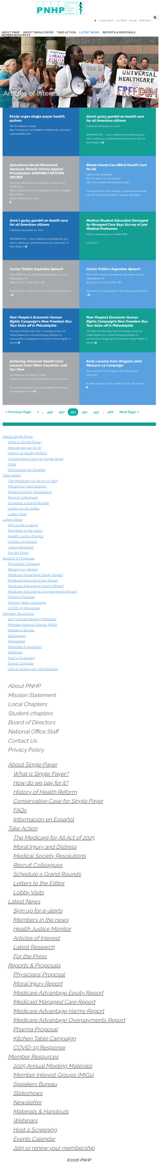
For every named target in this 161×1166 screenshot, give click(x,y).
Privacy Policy (26, 749)
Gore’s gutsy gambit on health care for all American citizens (119, 118)
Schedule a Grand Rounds (28, 503)
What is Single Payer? (25, 442)
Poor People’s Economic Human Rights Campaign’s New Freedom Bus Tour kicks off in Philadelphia (119, 321)
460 (111, 411)
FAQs (12, 464)
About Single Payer (18, 437)
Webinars (15, 652)
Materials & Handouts (25, 647)
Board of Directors (31, 722)
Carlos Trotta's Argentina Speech (114, 269)
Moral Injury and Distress (27, 486)
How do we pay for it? (24, 448)
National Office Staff (33, 731)
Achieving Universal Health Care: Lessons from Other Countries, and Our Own (38, 365)
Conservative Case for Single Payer (35, 459)
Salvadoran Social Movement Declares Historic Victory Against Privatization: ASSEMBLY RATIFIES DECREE (41, 169)
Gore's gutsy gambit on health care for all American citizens (41, 222)
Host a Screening (21, 658)
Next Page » (129, 412)
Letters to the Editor (23, 508)
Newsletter (16, 641)
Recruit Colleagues (23, 497)
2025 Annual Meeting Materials (32, 619)
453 (97, 411)
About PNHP (24, 686)
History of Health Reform (27, 453)
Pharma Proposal (21, 597)
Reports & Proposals (18, 558)
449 (51, 411)
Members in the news (25, 531)
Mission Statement (32, 695)
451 (74, 411)
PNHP (80, 8)
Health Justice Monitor (25, 536)
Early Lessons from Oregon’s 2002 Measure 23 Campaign (115, 363)
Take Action (12, 475)
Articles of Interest (22, 542)
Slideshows (17, 636)
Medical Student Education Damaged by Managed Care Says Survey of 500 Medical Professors (118, 224)
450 (62, 411)
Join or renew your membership (33, 669)
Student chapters (30, 713)
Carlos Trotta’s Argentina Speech (36, 269)
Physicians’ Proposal (23, 564)
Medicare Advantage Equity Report (35, 575)
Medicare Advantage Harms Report (36, 586)
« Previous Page (18, 412)
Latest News (13, 519)
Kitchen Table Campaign (27, 603)
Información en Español (26, 470)
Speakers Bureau (21, 630)
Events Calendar (21, 663)
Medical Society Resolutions (30, 492)
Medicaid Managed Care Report (33, 580)
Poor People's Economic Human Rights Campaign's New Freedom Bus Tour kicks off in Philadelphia (41, 321)
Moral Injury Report (23, 569)
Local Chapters (27, 704)
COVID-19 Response (24, 608)
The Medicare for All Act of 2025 (33, 481)
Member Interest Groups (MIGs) (32, 625)
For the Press (18, 553)
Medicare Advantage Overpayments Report (42, 591)
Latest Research (21, 547)
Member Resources (18, 614)
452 (85, 411)
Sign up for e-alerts (23, 525)
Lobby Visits (17, 514)
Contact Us (22, 740)
